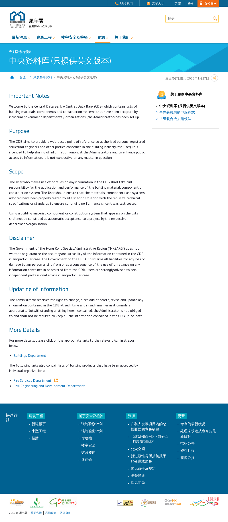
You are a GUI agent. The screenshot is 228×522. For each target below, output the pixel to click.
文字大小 (158, 3)
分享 (214, 77)
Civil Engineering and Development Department (49, 385)
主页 (12, 77)
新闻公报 (187, 457)
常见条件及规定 (143, 468)
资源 (101, 37)
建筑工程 (44, 37)
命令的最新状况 (192, 424)
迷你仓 (86, 459)
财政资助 (88, 452)
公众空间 (138, 449)
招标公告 (187, 443)
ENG (190, 3)
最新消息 (19, 37)
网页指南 (65, 512)
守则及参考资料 (41, 77)
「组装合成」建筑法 (175, 118)
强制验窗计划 (92, 431)
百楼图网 (210, 3)
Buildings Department (30, 355)
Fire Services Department (33, 380)
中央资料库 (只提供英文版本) (182, 106)
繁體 (178, 3)
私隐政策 (50, 512)
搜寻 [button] (215, 18)
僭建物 (86, 438)
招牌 (35, 438)
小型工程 (39, 431)
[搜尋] (192, 19)
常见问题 (138, 482)
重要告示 (36, 512)
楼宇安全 (88, 445)
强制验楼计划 (92, 424)
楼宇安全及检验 (74, 37)
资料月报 (187, 450)
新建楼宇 (39, 424)
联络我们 (126, 3)
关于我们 (122, 37)
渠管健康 (138, 475)
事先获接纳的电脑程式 (177, 112)
